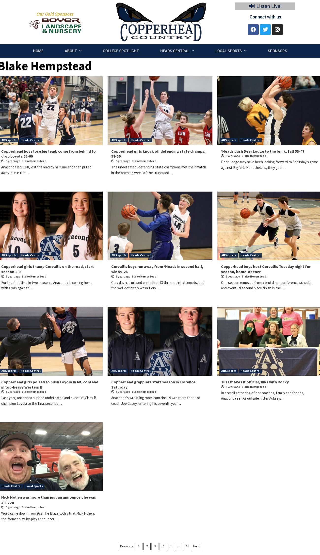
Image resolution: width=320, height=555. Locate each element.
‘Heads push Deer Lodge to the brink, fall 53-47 (262, 151)
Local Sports (230, 51)
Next (196, 546)
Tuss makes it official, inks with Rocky (255, 381)
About (73, 51)
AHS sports (8, 140)
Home (38, 51)
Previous (126, 546)
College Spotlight (121, 51)
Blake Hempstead (34, 161)
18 (187, 546)
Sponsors (277, 51)
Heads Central (177, 51)
